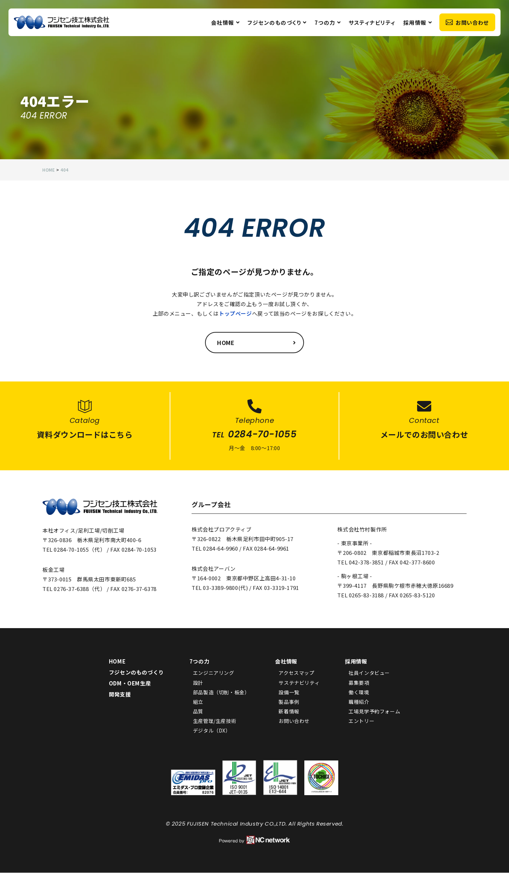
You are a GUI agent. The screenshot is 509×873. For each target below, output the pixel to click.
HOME (117, 661)
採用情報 (417, 23)
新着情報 (289, 711)
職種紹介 (359, 702)
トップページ (235, 313)
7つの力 (327, 23)
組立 (198, 702)
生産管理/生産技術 (214, 721)
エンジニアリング (213, 673)
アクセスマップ (296, 673)
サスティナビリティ (371, 23)
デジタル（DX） (212, 730)
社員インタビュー (369, 673)
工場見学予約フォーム (374, 711)
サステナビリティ (299, 682)
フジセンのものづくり (276, 23)
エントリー (361, 721)
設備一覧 (289, 692)
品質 (198, 711)
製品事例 (289, 702)
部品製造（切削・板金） (221, 692)
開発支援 (120, 694)
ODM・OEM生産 (130, 683)
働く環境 (359, 692)
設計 (198, 682)
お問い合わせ (466, 23)
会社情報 (225, 23)
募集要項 (359, 682)
